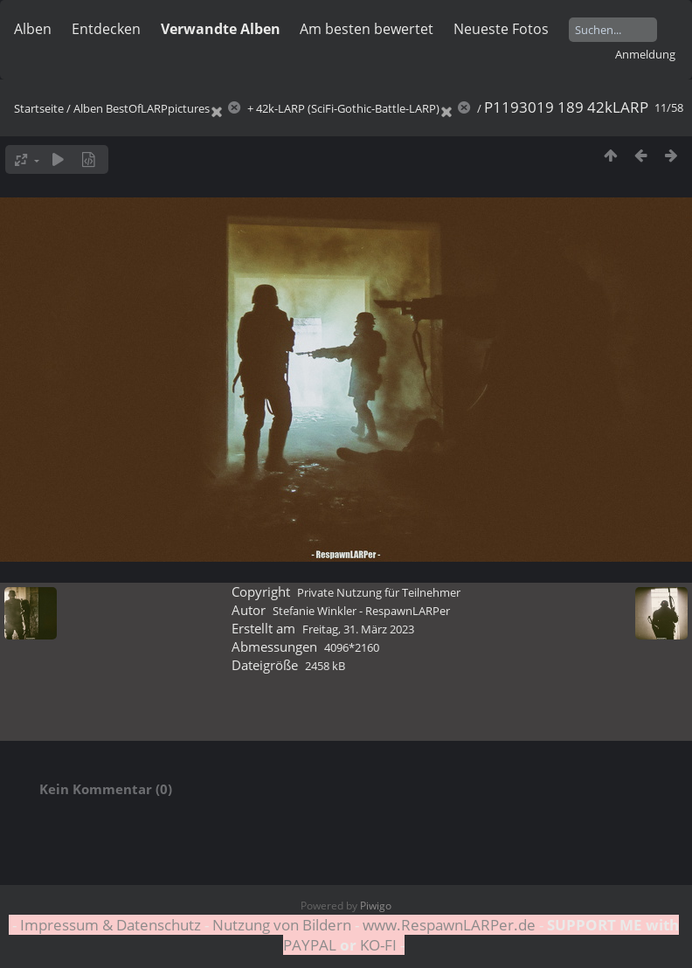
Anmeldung (645, 54)
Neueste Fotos (501, 28)
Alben (33, 28)
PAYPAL (311, 945)
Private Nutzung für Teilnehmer (378, 592)
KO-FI (378, 945)
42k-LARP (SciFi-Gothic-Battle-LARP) (347, 108)
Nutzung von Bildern (281, 925)
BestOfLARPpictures (158, 108)
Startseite (39, 108)
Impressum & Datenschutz (110, 925)
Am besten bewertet (366, 28)
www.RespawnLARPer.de (449, 925)
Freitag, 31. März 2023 (358, 629)
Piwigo (375, 905)
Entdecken (106, 28)
